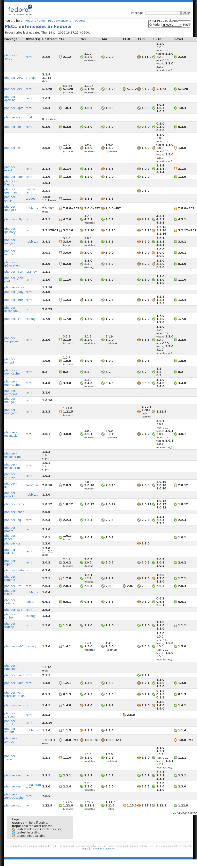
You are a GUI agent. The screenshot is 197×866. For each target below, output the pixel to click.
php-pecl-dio (13, 126)
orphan (31, 77)
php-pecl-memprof (10, 392)
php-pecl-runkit (10, 592)
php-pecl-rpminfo (10, 578)
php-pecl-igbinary (10, 230)
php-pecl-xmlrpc (10, 740)
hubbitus (32, 208)
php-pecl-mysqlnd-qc (12, 466)
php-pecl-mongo (10, 400)
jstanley (31, 271)
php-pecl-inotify (10, 252)
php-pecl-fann (14, 176)
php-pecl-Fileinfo (10, 183)
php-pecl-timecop (10, 667)
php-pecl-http (13, 219)
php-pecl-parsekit (10, 494)
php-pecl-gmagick (10, 208)
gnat (29, 117)
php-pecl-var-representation (14, 694)
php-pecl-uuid (14, 683)
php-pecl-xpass (10, 757)
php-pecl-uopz (14, 675)
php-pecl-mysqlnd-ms (12, 455)
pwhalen (32, 189)
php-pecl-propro (10, 529)
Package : (138, 13)
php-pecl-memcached (13, 383)
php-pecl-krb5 (14, 299)
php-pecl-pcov (14, 504)
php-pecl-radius (10, 551)
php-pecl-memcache (12, 372)
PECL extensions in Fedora (66, 20)
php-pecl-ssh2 (14, 646)
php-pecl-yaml (14, 786)
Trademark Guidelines (103, 848)
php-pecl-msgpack (10, 434)
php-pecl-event (10, 168)
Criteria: (155, 24)
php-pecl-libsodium (11, 309)
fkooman (32, 485)
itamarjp (32, 646)
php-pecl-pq (12, 520)
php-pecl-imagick (10, 241)
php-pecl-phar (14, 512)
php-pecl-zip (12, 805)
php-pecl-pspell (10, 537)
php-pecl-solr (13, 609)
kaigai (30, 601)
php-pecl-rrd (12, 586)
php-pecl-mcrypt (10, 361)
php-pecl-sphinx (10, 616)
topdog (31, 198)
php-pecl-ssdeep (10, 625)
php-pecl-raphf (10, 562)
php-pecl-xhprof (10, 722)
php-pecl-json (13, 271)
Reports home (35, 20)
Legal (85, 848)
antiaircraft (33, 784)
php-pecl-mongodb (10, 411)
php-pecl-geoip (10, 198)
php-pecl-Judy (14, 292)
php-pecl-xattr (14, 705)
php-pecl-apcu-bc (10, 98)
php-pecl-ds (12, 148)
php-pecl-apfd (14, 108)
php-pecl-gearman (10, 191)
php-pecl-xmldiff (10, 730)
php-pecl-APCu (14, 89)
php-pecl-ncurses (10, 475)
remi (29, 56)
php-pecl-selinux (10, 601)
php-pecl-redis (14, 570)
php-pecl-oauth (10, 485)
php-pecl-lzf (12, 319)
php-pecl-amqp (10, 57)
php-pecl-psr (13, 543)
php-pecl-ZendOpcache (14, 796)
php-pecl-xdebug (10, 715)
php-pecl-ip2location (12, 264)
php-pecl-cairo (14, 117)
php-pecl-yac (13, 775)
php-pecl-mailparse (11, 339)
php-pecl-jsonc (14, 287)
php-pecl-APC (13, 77)
